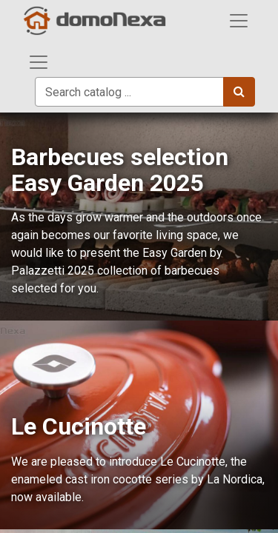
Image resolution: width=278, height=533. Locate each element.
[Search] (239, 92)
